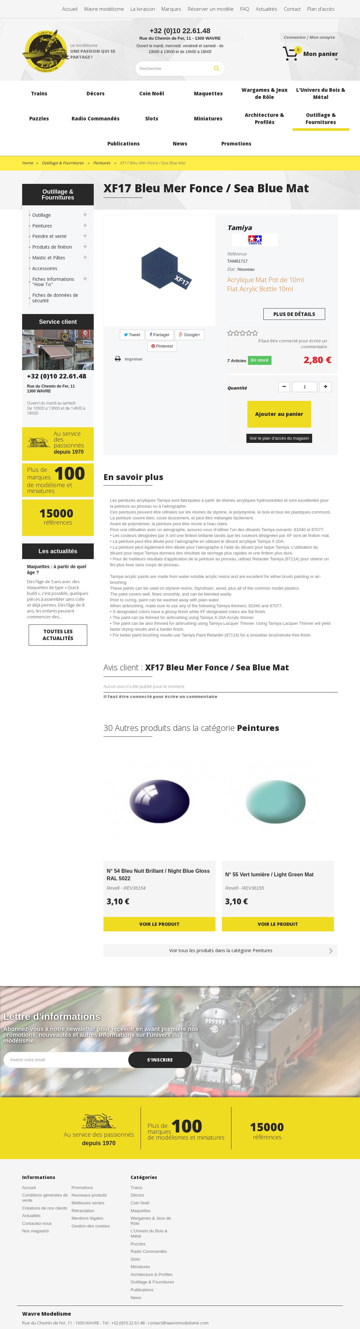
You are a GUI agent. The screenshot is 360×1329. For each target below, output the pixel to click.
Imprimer (134, 359)
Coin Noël (140, 1202)
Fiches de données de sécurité (55, 298)
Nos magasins (35, 1230)
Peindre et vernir (49, 236)
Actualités (31, 1215)
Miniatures (140, 1266)
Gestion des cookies (91, 1226)
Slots (135, 1259)
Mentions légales (88, 1218)
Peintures (42, 226)
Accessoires (44, 268)
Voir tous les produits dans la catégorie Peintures (220, 950)
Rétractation (83, 1210)
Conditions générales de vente (45, 1198)
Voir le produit (159, 924)
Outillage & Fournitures (152, 1282)
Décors (137, 1195)
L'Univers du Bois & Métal (149, 1233)
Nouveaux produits (89, 1195)
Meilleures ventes (88, 1202)
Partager (159, 334)
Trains (136, 1187)
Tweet (132, 334)
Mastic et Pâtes (48, 257)
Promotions (82, 1187)
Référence (236, 254)
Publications (142, 1289)
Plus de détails (294, 314)
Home (27, 163)
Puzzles (138, 1243)
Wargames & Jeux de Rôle (151, 1221)
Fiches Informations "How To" (53, 282)
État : (231, 269)
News (136, 1297)
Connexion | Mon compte (309, 37)
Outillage (41, 215)
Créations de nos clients (44, 1208)
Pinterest (162, 346)
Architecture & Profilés (152, 1274)
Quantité (237, 388)
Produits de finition (52, 247)
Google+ (189, 334)
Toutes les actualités (58, 634)
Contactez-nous (37, 1223)
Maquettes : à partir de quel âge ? (56, 569)
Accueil (29, 1187)
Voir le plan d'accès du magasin (279, 438)
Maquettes (140, 1210)
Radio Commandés (149, 1251)
